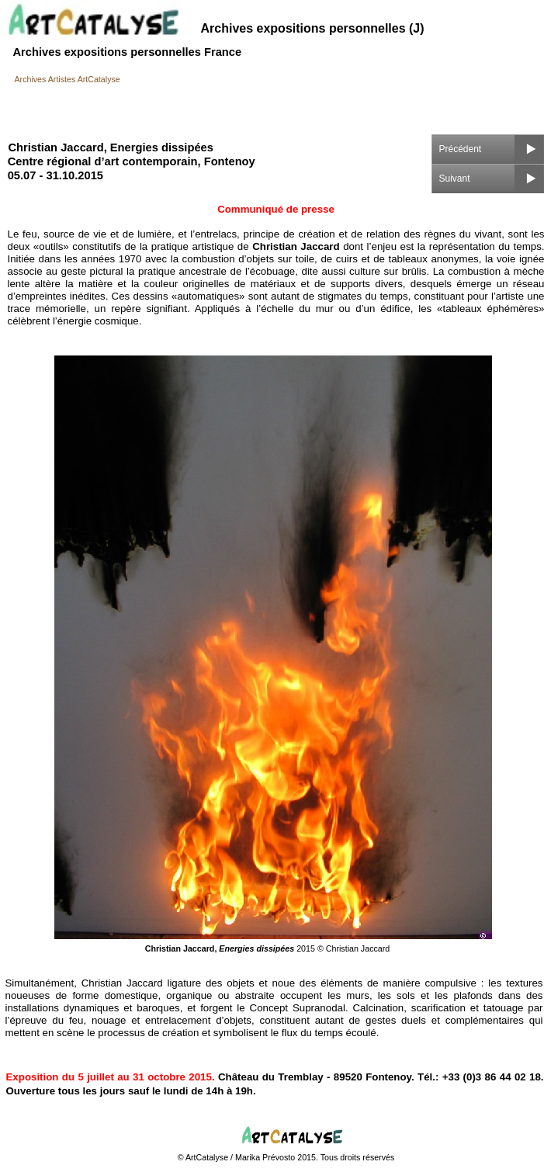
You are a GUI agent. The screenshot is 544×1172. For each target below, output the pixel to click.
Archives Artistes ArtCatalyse (67, 79)
